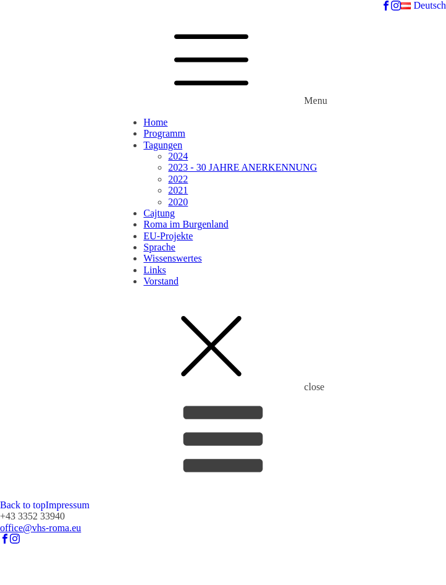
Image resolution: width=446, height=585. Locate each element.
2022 (178, 179)
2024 (178, 156)
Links (154, 270)
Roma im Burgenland (185, 224)
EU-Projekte (168, 236)
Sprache (159, 247)
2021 (178, 190)
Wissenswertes (172, 258)
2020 (178, 202)
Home (155, 122)
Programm (164, 133)
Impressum (68, 505)
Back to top (23, 505)
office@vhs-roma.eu (40, 528)
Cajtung (159, 213)
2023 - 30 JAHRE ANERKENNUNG (242, 167)
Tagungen (162, 145)
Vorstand (161, 281)
